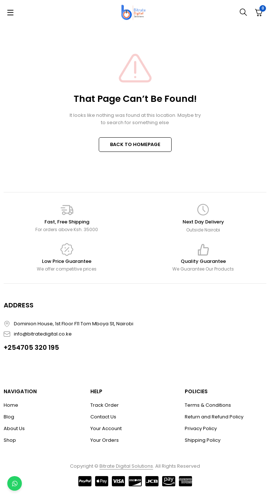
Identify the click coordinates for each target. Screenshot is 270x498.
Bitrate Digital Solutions (126, 466)
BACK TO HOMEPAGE (135, 144)
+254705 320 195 (31, 347)
